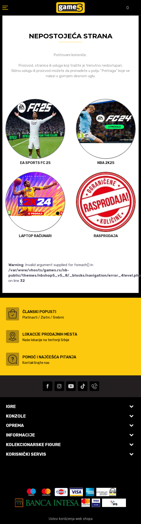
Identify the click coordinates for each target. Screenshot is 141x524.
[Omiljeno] (124, 8)
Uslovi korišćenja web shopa (70, 519)
